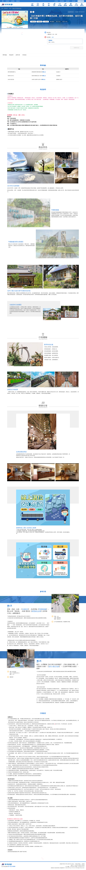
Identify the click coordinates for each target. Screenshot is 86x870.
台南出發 (46, 21)
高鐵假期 (65, 4)
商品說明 (11, 54)
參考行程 (18, 54)
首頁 (2, 8)
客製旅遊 (18, 1)
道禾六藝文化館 (54, 666)
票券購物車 (62, 1)
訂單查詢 (56, 1)
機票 (49, 4)
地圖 (44, 71)
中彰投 (10, 8)
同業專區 (7, 1)
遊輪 (43, 4)
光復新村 (25, 609)
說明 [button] (53, 37)
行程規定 (24, 54)
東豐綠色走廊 (36, 611)
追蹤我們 (68, 1)
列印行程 (71, 11)
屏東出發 (33, 21)
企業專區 (12, 1)
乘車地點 (5, 54)
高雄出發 (81, 4)
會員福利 (74, 1)
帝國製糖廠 (42, 609)
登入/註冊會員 (81, 1)
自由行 (38, 4)
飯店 (54, 4)
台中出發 (76, 4)
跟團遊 (32, 4)
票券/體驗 (60, 4)
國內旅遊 (6, 8)
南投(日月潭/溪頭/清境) (16, 8)
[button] (63, 40)
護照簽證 (70, 4)
